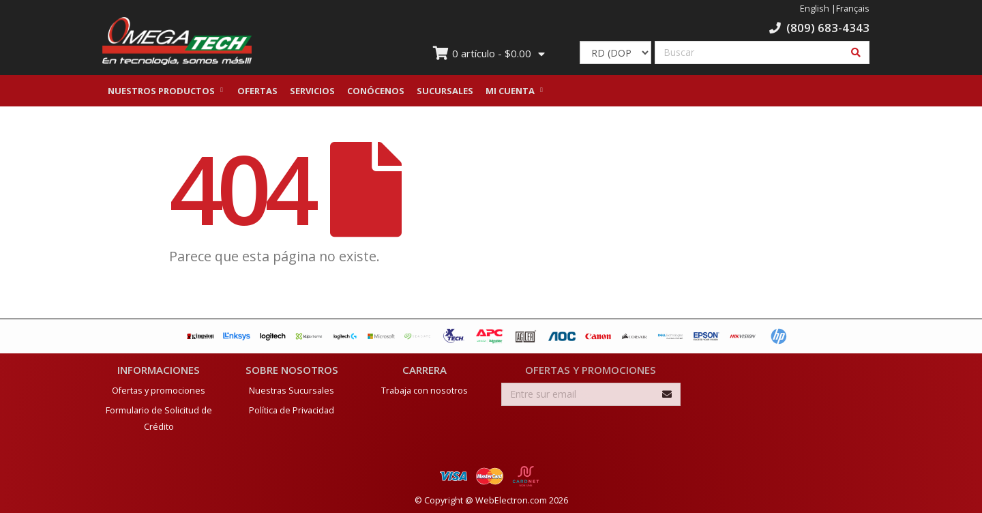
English (814, 8)
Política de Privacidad (291, 408)
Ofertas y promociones (158, 388)
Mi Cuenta (510, 91)
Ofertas (257, 91)
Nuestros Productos (161, 91)
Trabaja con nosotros (424, 388)
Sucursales (445, 91)
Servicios (312, 91)
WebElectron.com (511, 498)
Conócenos (375, 91)
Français (852, 8)
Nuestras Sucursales (291, 388)
